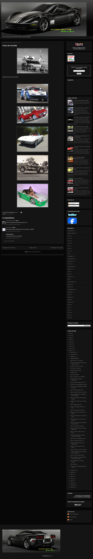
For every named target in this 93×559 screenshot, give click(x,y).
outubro (72, 356)
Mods (69, 284)
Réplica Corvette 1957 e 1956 (81, 100)
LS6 (69, 279)
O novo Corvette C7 (79, 178)
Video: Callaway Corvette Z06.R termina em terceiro (78, 458)
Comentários (72, 205)
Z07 (68, 307)
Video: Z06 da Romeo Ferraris (77, 410)
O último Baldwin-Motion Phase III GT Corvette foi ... (78, 452)
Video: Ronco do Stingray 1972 (77, 438)
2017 (70, 335)
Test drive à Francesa (75, 368)
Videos (69, 302)
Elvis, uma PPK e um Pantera (77, 376)
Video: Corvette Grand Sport (77, 426)
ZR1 (69, 317)
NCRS (69, 286)
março (72, 483)
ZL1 (68, 310)
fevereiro (73, 485)
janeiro (72, 487)
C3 (10, 214)
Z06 (68, 304)
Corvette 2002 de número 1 (76, 366)
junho (72, 476)
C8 (68, 253)
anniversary (70, 230)
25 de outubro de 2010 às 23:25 (13, 224)
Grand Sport (70, 266)
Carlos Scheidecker (74, 514)
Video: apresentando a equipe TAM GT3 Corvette (77, 435)
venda (69, 299)
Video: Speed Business (76, 404)
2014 (70, 342)
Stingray (70, 297)
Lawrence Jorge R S (11, 220)
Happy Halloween (74, 358)
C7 (68, 251)
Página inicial (33, 247)
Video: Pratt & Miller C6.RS (76, 390)
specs (69, 294)
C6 (68, 248)
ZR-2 (69, 315)
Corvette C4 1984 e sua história (81, 117)
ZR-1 (69, 312)
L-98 (69, 271)
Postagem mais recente (8, 247)
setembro (73, 470)
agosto (72, 472)
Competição (70, 258)
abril (72, 480)
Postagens (72, 203)
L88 (68, 274)
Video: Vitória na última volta (77, 455)
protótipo (70, 292)
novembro (73, 354)
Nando (70, 519)
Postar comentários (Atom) (35, 251)
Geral (69, 263)
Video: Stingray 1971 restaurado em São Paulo (78, 395)
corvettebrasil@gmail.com (79, 48)
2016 (70, 337)
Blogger (50, 555)
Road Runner (9, 227)
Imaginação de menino (75, 370)
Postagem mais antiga (57, 247)
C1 (6, 214)
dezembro (73, 352)
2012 (70, 346)
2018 (70, 333)
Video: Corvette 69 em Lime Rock (78, 392)
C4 (68, 243)
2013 (70, 344)
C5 (12, 214)
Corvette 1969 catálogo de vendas (78, 384)
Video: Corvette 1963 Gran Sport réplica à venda (78, 363)
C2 (8, 214)
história (69, 269)
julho (72, 474)
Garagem (70, 261)
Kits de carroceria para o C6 (77, 440)
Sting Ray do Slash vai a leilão (81, 108)
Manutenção (71, 281)
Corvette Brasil (70, 217)
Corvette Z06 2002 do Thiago (81, 126)
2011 (70, 348)
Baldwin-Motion (71, 233)
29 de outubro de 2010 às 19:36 (13, 231)
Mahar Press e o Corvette (76, 360)
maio (72, 478)
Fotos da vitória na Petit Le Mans (78, 449)
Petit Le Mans (73, 464)
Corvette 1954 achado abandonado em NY (79, 158)
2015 (70, 339)
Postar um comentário (9, 241)
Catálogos (70, 256)
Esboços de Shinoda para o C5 (77, 382)
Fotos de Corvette (9, 46)
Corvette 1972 (73, 372)
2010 (70, 350)
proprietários (71, 289)
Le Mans (70, 276)
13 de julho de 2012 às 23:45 (12, 238)
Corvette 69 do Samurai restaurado (76, 379)
